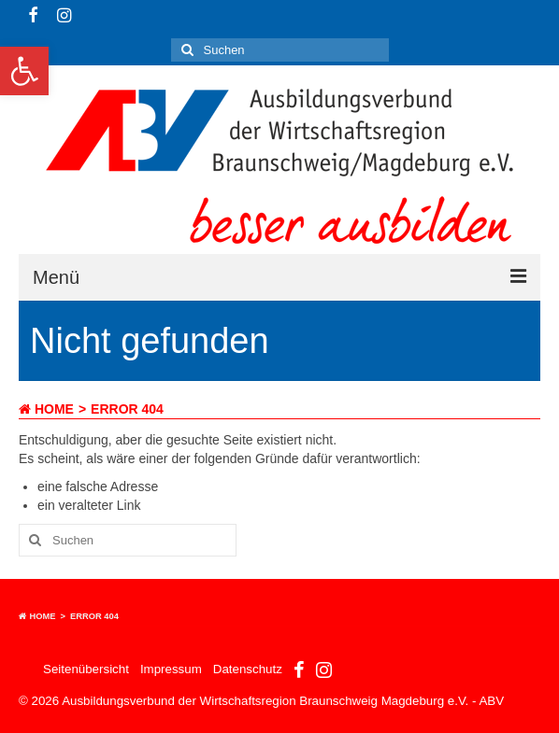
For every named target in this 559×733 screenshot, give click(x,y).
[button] (24, 71)
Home (46, 409)
